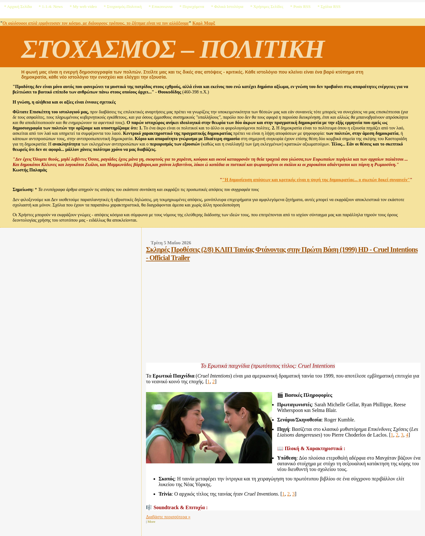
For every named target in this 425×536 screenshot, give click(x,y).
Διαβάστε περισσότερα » (168, 516)
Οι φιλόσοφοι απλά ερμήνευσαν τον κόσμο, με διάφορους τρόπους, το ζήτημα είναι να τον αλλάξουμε (96, 23)
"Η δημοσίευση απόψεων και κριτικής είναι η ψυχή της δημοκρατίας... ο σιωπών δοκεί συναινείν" (316, 179)
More (151, 521)
